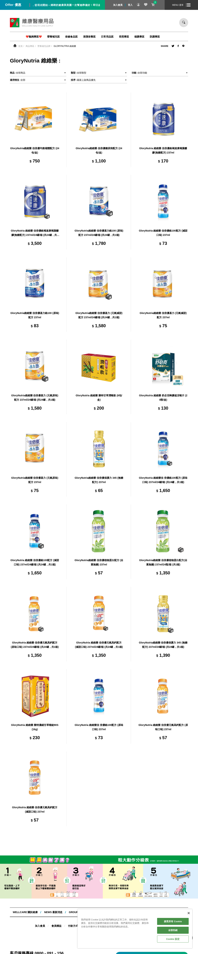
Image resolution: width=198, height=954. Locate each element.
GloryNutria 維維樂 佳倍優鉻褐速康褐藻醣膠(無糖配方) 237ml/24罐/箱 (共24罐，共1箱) (35, 233)
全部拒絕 (173, 930)
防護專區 (155, 36)
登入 (130, 5)
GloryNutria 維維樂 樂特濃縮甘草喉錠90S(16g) (34, 727)
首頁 (20, 46)
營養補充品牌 (43, 46)
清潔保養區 (89, 36)
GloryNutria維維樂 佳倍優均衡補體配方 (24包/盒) (34, 150)
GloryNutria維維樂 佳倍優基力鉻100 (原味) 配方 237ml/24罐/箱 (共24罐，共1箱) (99, 232)
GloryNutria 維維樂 (65, 46)
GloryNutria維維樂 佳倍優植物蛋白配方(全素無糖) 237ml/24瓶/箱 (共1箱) (163, 562)
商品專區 (30, 46)
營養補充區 (53, 36)
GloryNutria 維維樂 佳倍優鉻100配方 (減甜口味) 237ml (163, 232)
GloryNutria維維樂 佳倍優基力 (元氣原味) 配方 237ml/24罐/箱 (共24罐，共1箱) (34, 397)
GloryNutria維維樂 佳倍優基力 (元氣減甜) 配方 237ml (163, 315)
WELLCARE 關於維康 (25, 912)
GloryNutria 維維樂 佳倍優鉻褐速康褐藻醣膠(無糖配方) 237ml (163, 150)
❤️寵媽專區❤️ (34, 36)
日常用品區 (107, 36)
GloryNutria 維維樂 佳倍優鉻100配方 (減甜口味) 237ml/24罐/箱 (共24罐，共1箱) (34, 562)
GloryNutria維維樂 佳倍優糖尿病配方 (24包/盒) (99, 150)
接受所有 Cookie (173, 921)
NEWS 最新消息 (53, 912)
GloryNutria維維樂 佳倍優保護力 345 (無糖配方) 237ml (99, 480)
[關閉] (189, 913)
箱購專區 (139, 36)
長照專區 (124, 36)
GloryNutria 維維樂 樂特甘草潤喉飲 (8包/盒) (99, 397)
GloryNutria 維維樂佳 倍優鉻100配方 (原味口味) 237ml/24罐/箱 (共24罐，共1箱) (163, 480)
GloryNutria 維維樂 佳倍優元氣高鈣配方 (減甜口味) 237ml (34, 809)
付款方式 (73, 925)
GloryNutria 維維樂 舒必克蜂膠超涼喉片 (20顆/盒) (163, 397)
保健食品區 (71, 36)
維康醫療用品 (31, 22)
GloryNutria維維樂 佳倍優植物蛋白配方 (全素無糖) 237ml (99, 562)
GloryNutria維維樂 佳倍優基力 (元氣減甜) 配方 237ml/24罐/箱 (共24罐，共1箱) (98, 315)
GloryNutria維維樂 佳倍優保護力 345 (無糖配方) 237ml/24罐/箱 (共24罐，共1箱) (163, 644)
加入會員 (117, 5)
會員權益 (56, 925)
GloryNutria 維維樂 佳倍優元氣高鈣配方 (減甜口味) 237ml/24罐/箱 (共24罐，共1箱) (99, 644)
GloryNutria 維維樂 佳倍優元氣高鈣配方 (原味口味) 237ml (163, 727)
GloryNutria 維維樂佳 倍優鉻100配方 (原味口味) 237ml (99, 727)
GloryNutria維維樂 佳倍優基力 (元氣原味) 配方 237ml (34, 480)
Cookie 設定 (173, 939)
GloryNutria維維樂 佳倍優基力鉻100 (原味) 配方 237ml (34, 315)
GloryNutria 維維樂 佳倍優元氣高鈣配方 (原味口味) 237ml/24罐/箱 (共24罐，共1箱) (35, 644)
